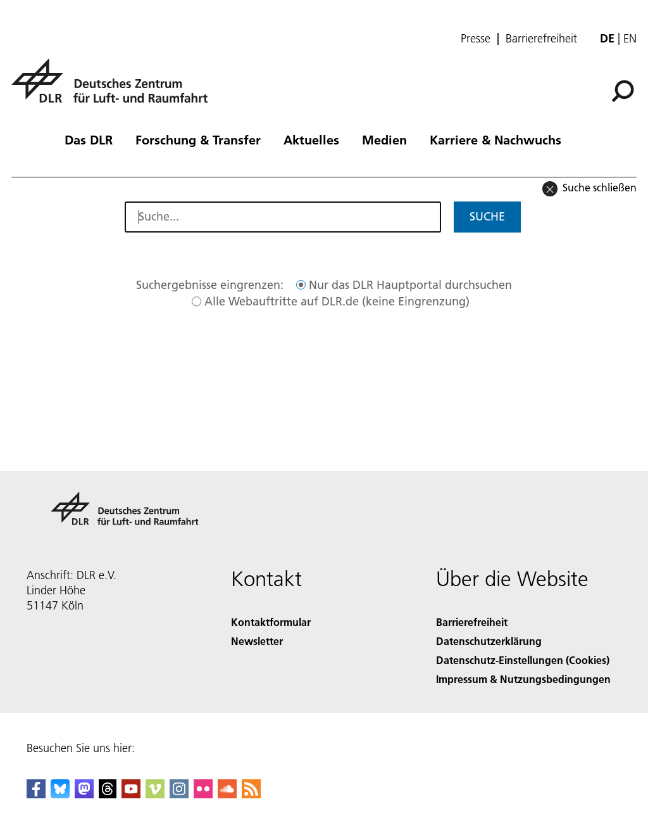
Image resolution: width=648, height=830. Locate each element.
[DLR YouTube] (131, 794)
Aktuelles (311, 139)
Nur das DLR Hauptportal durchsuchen (410, 284)
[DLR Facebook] (36, 794)
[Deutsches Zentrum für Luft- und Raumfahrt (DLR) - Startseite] (114, 87)
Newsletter (257, 641)
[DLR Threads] (107, 794)
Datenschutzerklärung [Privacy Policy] (489, 641)
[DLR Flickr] (203, 794)
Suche (487, 216)
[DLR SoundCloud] (227, 794)
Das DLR (89, 139)
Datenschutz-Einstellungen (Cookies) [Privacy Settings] (522, 660)
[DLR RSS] (251, 794)
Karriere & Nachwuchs (495, 139)
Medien (384, 139)
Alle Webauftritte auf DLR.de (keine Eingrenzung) (337, 301)
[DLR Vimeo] (155, 794)
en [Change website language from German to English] (630, 38)
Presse (475, 39)
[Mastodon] (84, 794)
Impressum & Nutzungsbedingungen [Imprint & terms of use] (523, 679)
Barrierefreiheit (541, 39)
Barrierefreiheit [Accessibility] (472, 622)
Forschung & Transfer (198, 139)
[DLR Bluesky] (60, 794)
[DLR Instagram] (179, 794)
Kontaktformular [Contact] (271, 622)
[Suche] (622, 91)
